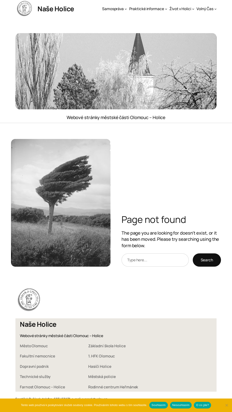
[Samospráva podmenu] (126, 9)
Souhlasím (159, 405)
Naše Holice (55, 8)
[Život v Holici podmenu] (193, 9)
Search (207, 259)
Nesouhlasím (181, 405)
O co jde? (202, 405)
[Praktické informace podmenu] (166, 9)
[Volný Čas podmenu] (215, 9)
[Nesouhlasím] (226, 405)
